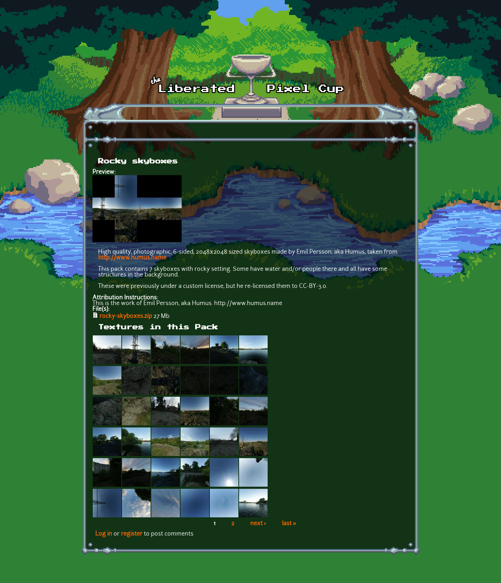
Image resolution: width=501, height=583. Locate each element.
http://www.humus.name (132, 258)
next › (258, 524)
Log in (103, 534)
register (131, 534)
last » (289, 524)
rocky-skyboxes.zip (126, 316)
